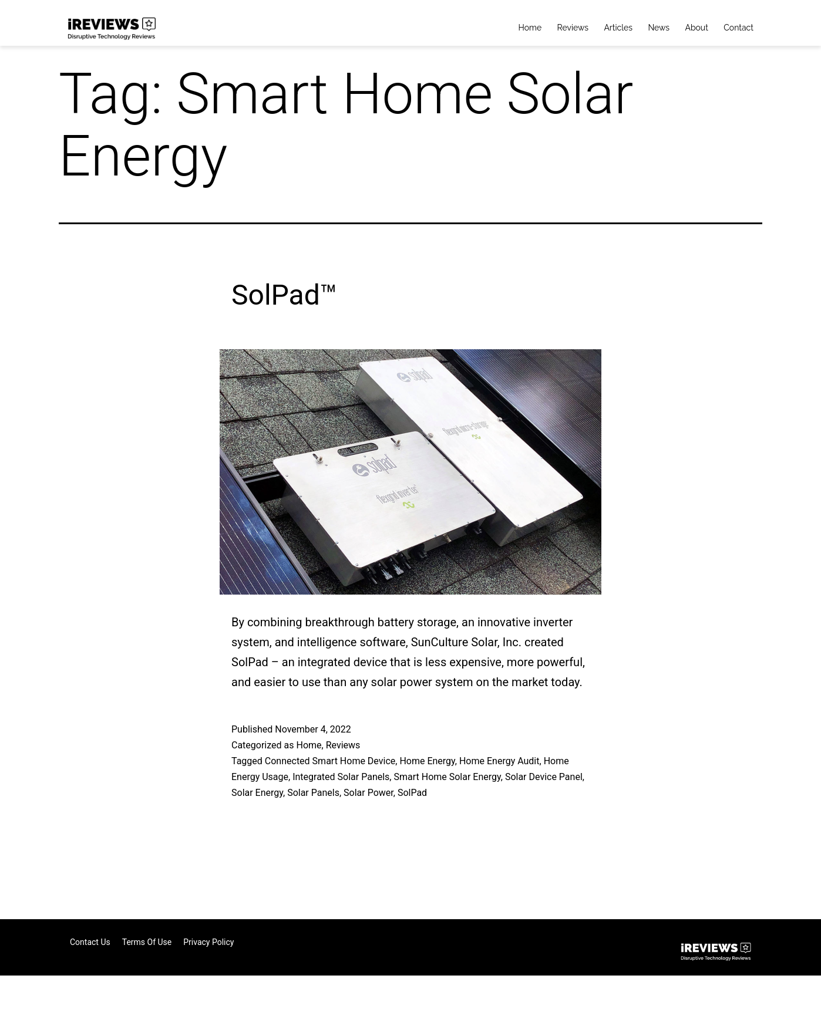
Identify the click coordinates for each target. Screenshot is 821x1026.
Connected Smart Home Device (330, 761)
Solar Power (368, 792)
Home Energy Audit (499, 761)
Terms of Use (147, 942)
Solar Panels (313, 792)
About (696, 27)
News (658, 27)
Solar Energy (257, 792)
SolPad (412, 792)
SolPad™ (284, 295)
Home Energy (427, 761)
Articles (618, 27)
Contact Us (90, 942)
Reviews (572, 27)
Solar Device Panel (544, 776)
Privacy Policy (208, 942)
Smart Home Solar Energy (446, 776)
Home (530, 27)
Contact (738, 27)
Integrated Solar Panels (340, 776)
